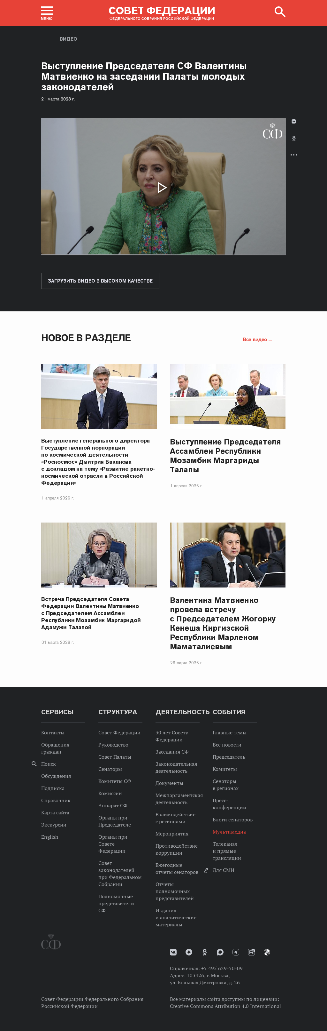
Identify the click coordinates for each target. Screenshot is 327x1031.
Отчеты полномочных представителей (175, 891)
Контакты (53, 732)
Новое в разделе (86, 338)
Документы (169, 783)
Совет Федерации (119, 732)
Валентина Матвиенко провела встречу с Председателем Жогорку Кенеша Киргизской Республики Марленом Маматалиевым (223, 623)
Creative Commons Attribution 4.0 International (225, 1006)
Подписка (53, 788)
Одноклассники (294, 138)
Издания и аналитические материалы (176, 917)
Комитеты (225, 769)
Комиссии (110, 793)
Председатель (229, 757)
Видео (68, 39)
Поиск (48, 764)
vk (173, 952)
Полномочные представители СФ (116, 903)
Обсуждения (56, 776)
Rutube (251, 952)
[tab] (294, 143)
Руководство (113, 744)
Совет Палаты (114, 757)
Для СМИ (223, 870)
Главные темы (230, 732)
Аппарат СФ (112, 805)
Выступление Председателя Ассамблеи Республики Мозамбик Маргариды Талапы (225, 456)
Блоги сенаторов (233, 819)
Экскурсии (53, 824)
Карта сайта (55, 812)
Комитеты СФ (114, 781)
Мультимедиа (229, 831)
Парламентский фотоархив (267, 952)
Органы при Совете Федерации (112, 844)
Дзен (189, 952)
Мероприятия (172, 833)
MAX (220, 952)
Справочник (56, 800)
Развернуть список (294, 154)
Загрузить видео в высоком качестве (100, 281)
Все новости (227, 744)
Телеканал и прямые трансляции (227, 851)
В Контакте (293, 121)
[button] (47, 13)
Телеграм (235, 952)
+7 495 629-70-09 (222, 968)
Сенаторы (110, 769)
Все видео (255, 339)
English (49, 837)
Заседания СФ (172, 751)
